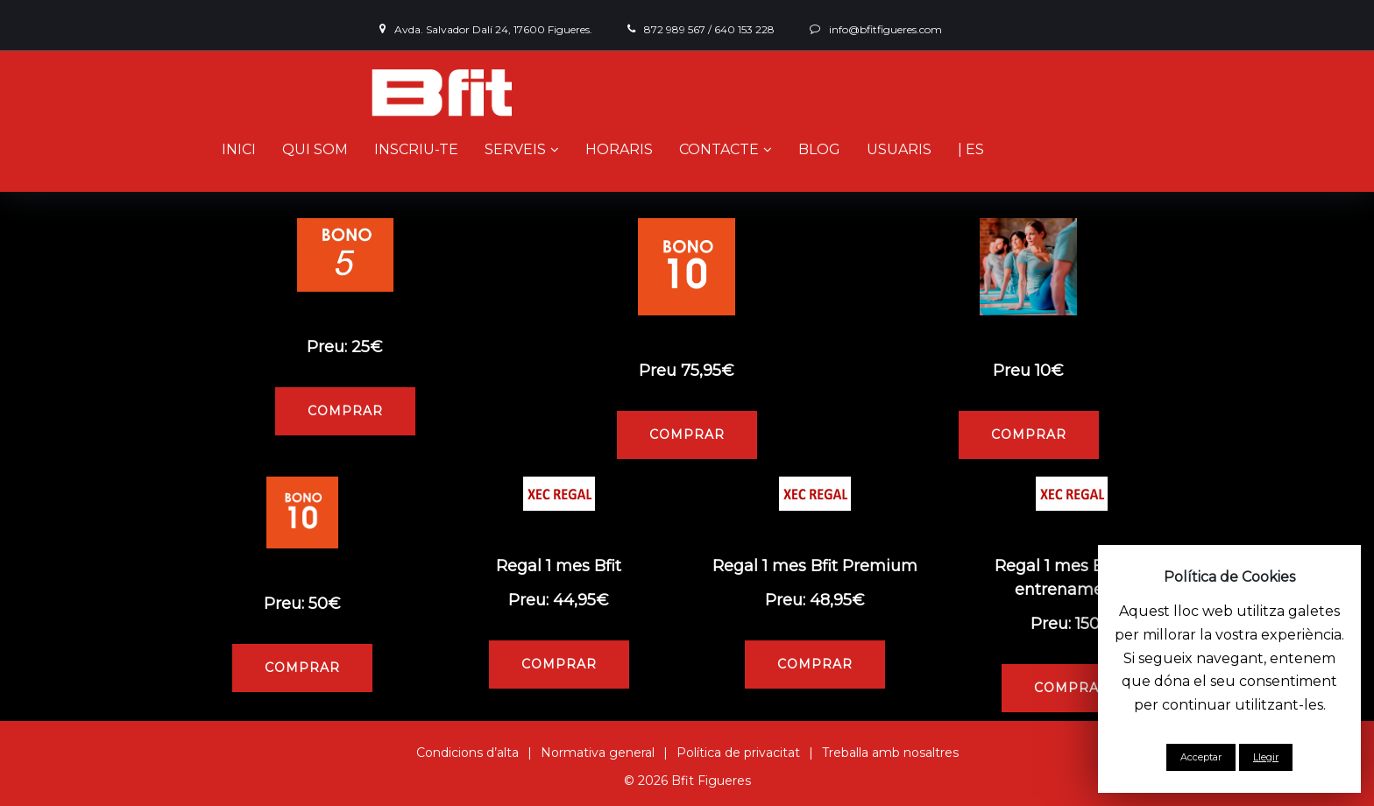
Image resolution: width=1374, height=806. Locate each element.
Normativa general (598, 752)
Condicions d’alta (467, 752)
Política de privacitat (738, 752)
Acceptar (1201, 757)
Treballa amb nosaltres (890, 752)
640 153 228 (744, 29)
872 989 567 (674, 29)
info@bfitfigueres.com (885, 29)
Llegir (1265, 757)
